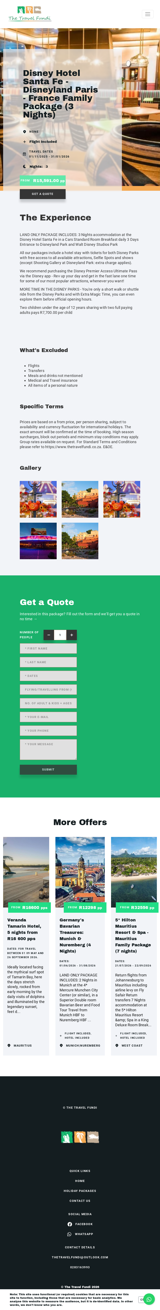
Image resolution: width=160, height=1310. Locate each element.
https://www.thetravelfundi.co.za (73, 447)
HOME (80, 1181)
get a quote (43, 194)
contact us (80, 1200)
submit (48, 769)
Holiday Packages (80, 1191)
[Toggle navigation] (148, 14)
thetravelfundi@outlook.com (80, 1257)
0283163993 (80, 1267)
